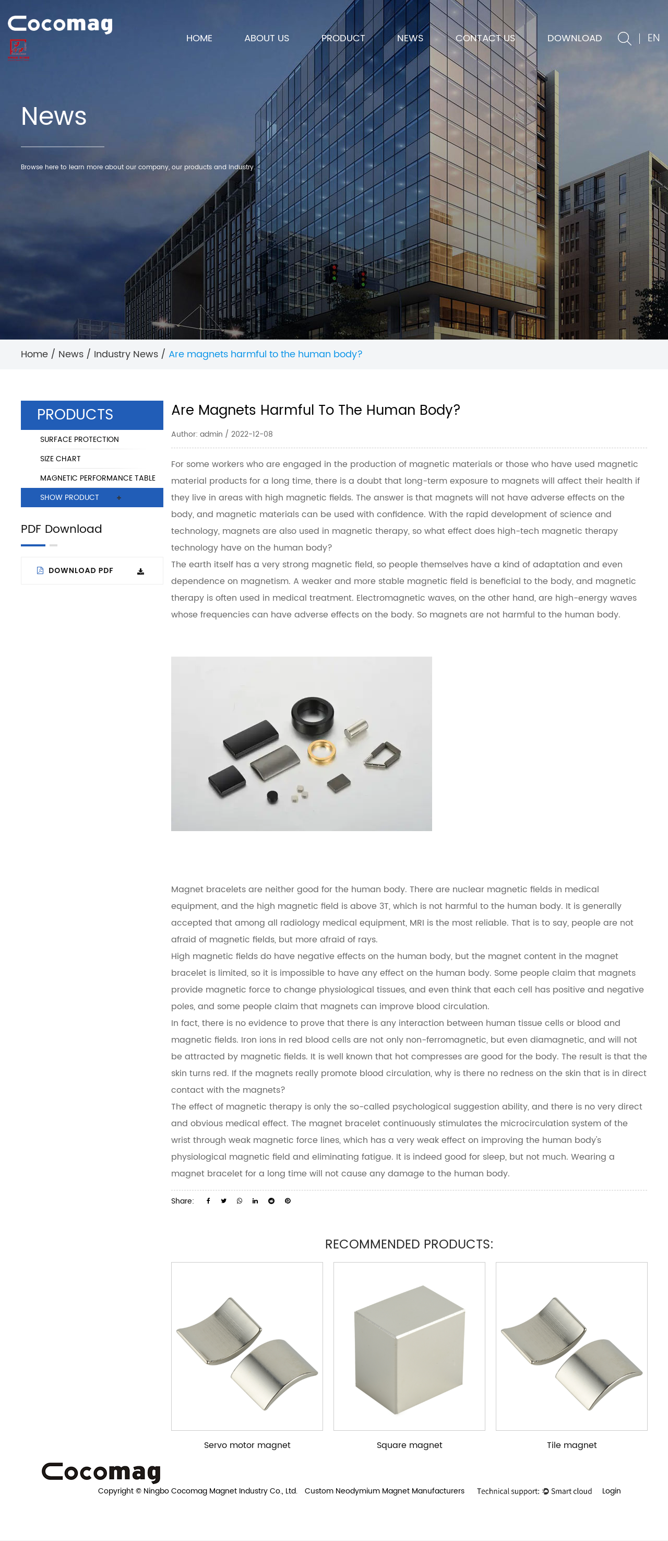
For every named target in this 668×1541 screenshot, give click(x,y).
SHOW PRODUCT (69, 498)
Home (199, 38)
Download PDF (91, 570)
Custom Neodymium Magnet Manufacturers (384, 1491)
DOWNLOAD (574, 38)
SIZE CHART (60, 459)
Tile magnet (572, 1445)
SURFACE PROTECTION (79, 440)
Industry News (126, 354)
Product (343, 38)
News (410, 38)
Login (611, 1491)
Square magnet (410, 1445)
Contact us (486, 38)
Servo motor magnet (247, 1445)
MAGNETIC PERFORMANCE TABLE (98, 478)
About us (267, 38)
